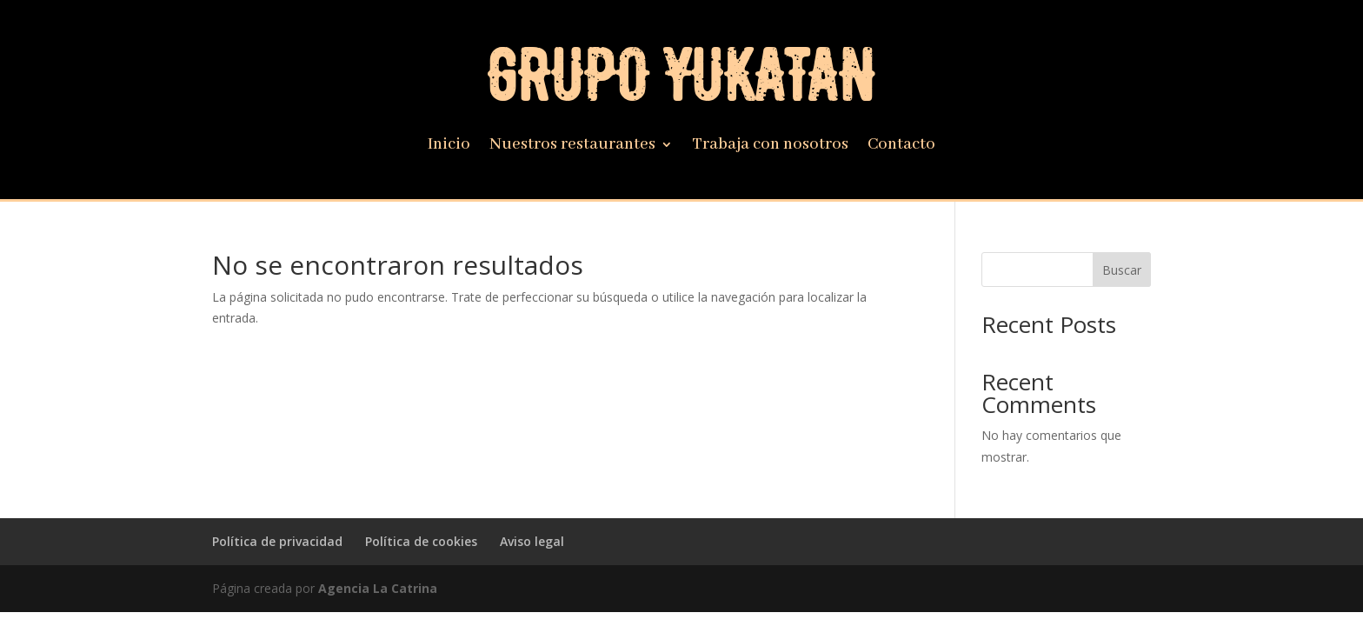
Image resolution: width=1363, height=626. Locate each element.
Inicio (449, 146)
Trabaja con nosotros (770, 146)
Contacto (901, 146)
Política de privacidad (277, 541)
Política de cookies (421, 541)
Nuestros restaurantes (572, 146)
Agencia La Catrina (377, 588)
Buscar (1121, 270)
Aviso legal (532, 541)
